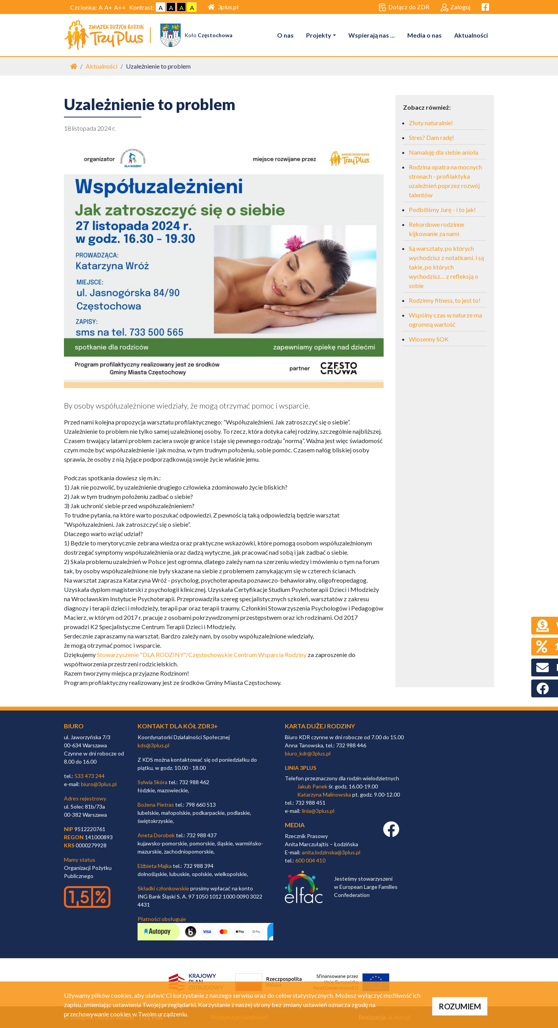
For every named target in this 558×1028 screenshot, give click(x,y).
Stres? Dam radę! (431, 137)
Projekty (318, 35)
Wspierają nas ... (371, 35)
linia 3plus (300, 767)
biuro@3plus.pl (99, 784)
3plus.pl (223, 6)
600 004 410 (310, 860)
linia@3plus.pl (318, 811)
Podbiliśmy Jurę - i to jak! (442, 210)
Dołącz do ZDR (404, 7)
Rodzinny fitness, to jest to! (444, 300)
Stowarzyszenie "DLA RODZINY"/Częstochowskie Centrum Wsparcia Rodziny (202, 655)
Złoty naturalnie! (431, 123)
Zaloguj (455, 7)
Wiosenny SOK (429, 339)
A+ (108, 7)
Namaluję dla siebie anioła (443, 152)
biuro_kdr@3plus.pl (308, 753)
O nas (285, 35)
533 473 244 (89, 776)
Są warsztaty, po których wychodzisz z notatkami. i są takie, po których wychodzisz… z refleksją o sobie (446, 267)
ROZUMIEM (460, 1006)
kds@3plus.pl (153, 745)
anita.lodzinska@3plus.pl (331, 852)
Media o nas (424, 35)
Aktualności (471, 35)
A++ (120, 7)
